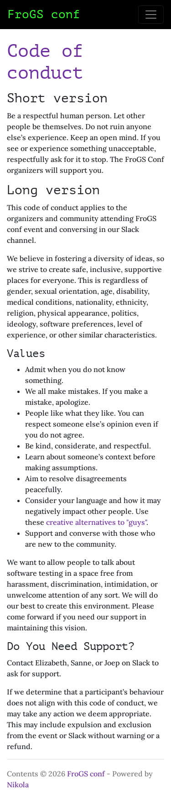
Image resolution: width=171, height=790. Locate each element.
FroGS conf (86, 773)
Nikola (18, 784)
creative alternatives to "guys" (96, 522)
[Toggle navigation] (151, 14)
